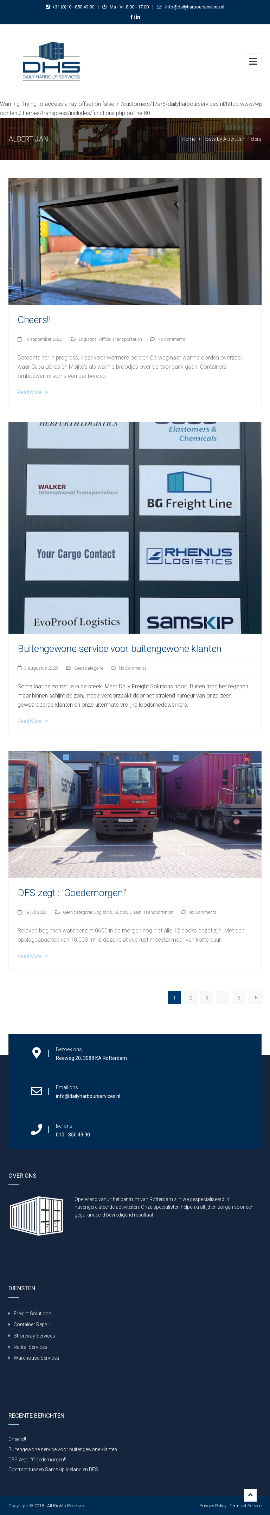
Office (104, 339)
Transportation (127, 339)
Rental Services (30, 1347)
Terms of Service (246, 1505)
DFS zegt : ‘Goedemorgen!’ (72, 893)
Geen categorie (88, 668)
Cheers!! (34, 320)
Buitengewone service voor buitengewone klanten (119, 648)
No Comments (171, 339)
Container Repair (32, 1324)
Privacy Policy (212, 1505)
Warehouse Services (36, 1358)
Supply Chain (127, 912)
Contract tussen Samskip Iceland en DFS (53, 1469)
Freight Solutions (32, 1313)
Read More (33, 392)
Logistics (88, 339)
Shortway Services (34, 1336)
